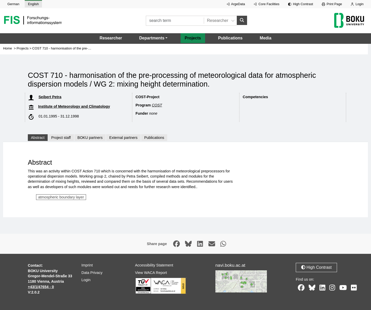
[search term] (175, 21)
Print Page (332, 4)
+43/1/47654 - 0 (41, 287)
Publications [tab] (154, 138)
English (33, 4)
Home (7, 49)
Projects (193, 38)
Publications (230, 38)
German (13, 4)
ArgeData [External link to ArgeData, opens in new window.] (235, 4)
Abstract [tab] (38, 138)
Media (265, 38)
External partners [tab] (123, 138)
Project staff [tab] (61, 138)
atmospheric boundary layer (61, 197)
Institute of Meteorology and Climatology (74, 107)
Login (357, 4)
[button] (153, 38)
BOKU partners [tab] (90, 138)
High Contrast (300, 4)
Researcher (111, 38)
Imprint (87, 265)
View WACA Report (151, 273)
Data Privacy (92, 273)
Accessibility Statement (154, 265)
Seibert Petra (49, 97)
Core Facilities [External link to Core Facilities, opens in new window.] (266, 4)
